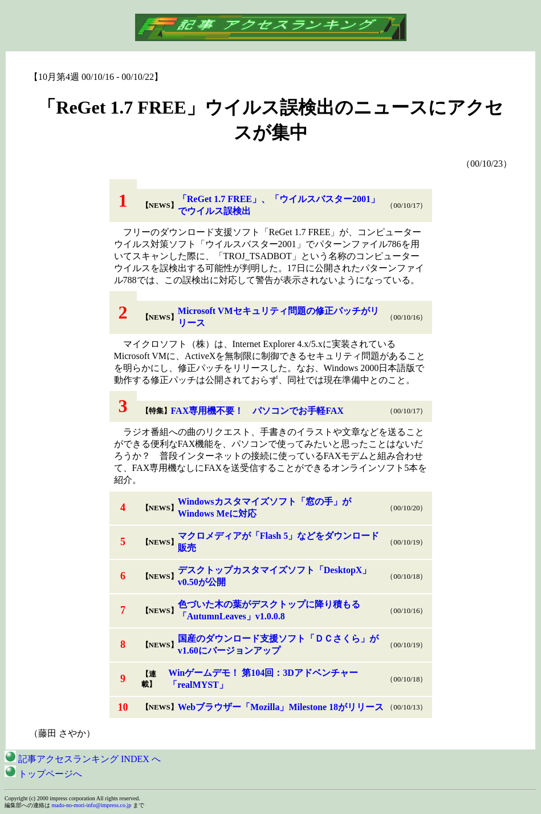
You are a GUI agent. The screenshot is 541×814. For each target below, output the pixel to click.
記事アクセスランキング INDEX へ (83, 759)
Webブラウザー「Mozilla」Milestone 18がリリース (281, 707)
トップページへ (43, 774)
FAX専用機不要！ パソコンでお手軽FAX (257, 411)
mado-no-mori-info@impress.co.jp (92, 805)
